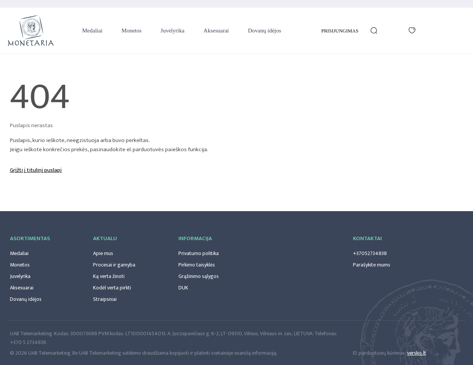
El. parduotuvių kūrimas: (379, 353)
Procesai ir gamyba (114, 264)
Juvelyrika (172, 30)
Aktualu (105, 238)
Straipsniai (105, 299)
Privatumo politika (198, 253)
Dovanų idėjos (264, 30)
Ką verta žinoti (109, 276)
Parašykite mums (371, 264)
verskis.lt (416, 353)
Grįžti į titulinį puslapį (36, 170)
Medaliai (92, 30)
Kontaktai (367, 238)
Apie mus (103, 253)
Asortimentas (30, 238)
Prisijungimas (340, 31)
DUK (183, 287)
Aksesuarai (216, 30)
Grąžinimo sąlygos (198, 276)
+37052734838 (370, 253)
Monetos (132, 30)
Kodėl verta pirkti (112, 287)
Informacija (195, 238)
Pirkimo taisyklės (196, 264)
